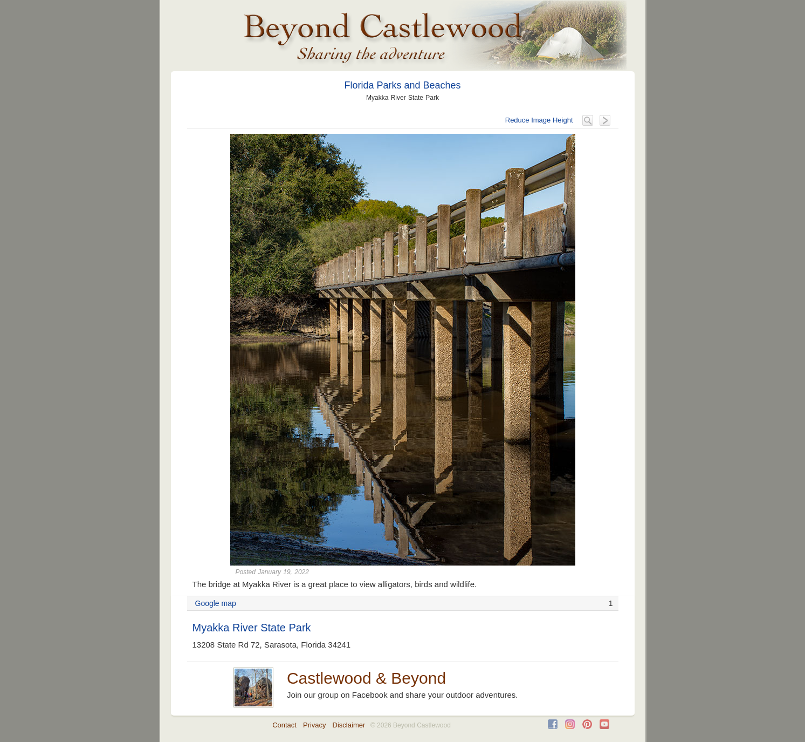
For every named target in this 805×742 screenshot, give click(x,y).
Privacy (314, 725)
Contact (284, 725)
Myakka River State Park (251, 628)
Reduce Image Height (539, 120)
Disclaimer (349, 725)
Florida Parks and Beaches (402, 85)
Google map (215, 603)
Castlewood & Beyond (366, 678)
